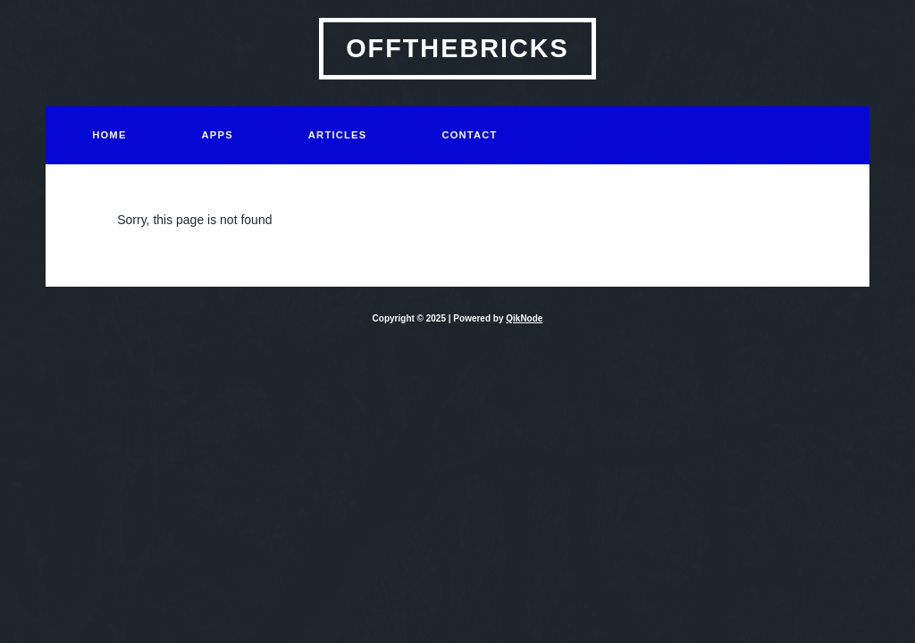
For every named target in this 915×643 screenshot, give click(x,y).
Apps (217, 134)
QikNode (524, 318)
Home (109, 134)
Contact (469, 134)
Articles (337, 134)
